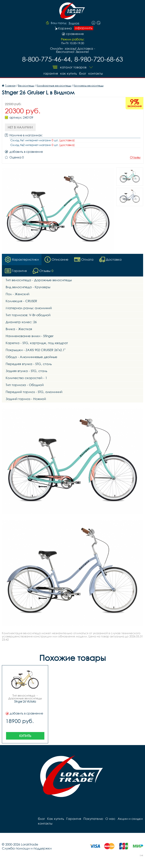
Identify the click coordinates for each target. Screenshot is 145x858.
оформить (83, 28)
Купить (25, 736)
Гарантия (50, 73)
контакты (95, 73)
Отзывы (135, 157)
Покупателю (93, 818)
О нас (110, 818)
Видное (74, 23)
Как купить (68, 73)
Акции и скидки (130, 818)
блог (82, 73)
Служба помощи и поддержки (27, 848)
